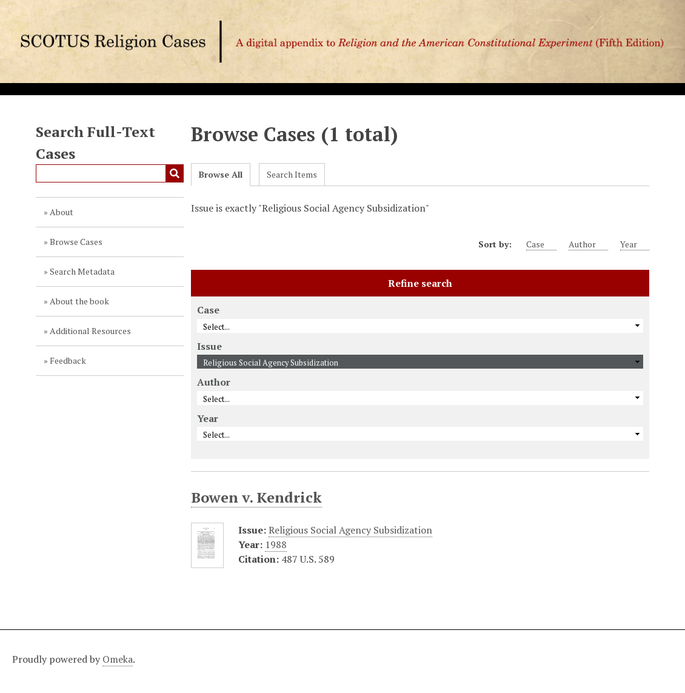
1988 (276, 544)
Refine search (420, 283)
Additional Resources (90, 330)
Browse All (220, 174)
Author (588, 244)
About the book (79, 301)
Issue (209, 346)
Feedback (68, 360)
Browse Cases (76, 241)
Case (541, 244)
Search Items (292, 174)
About (61, 212)
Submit (174, 173)
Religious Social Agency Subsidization (350, 530)
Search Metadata (82, 271)
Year (634, 244)
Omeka (117, 659)
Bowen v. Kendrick (256, 497)
